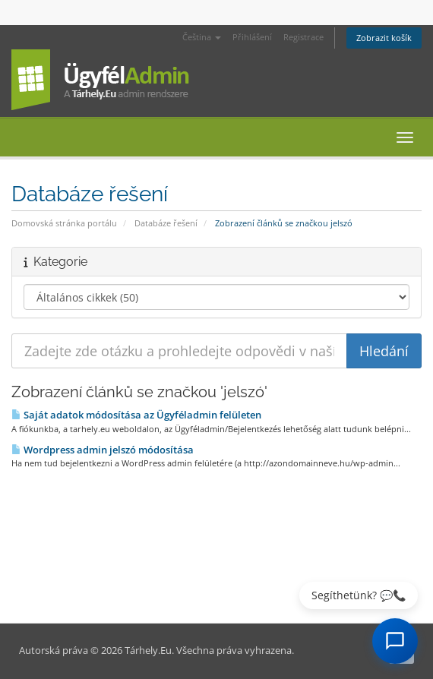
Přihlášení (252, 37)
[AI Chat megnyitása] (395, 641)
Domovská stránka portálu (64, 223)
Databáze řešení (166, 223)
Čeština (201, 37)
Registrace (303, 37)
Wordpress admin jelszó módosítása (102, 449)
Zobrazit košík (384, 37)
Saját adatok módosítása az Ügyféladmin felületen (136, 415)
